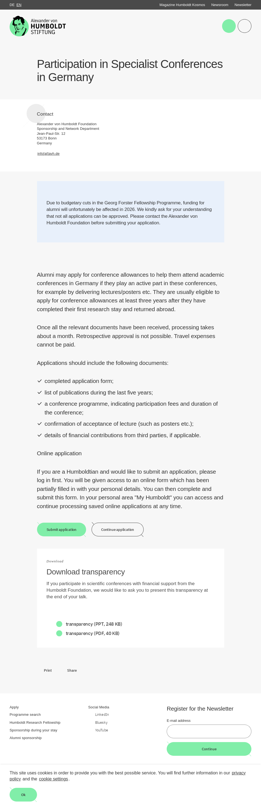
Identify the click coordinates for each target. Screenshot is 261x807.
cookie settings (53, 779)
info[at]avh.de (49, 153)
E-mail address (179, 721)
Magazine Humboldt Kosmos (182, 5)
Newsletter (243, 5)
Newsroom (219, 5)
